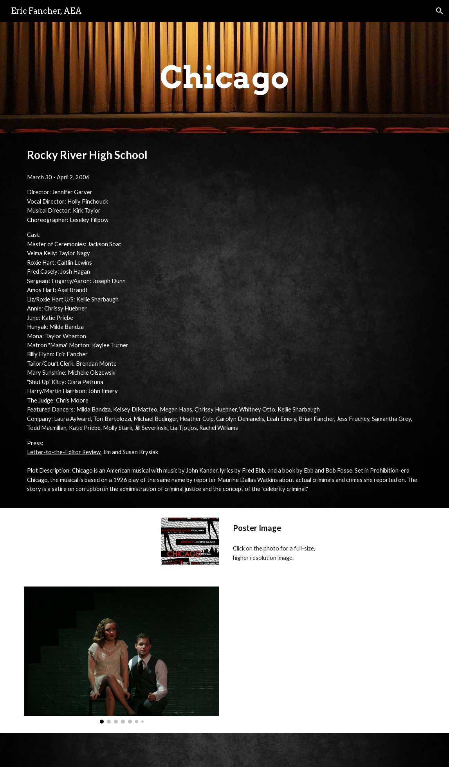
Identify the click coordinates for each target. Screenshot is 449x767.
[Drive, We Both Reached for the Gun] (327, 651)
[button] (439, 11)
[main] (224, 77)
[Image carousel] (121, 655)
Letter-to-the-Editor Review (64, 452)
